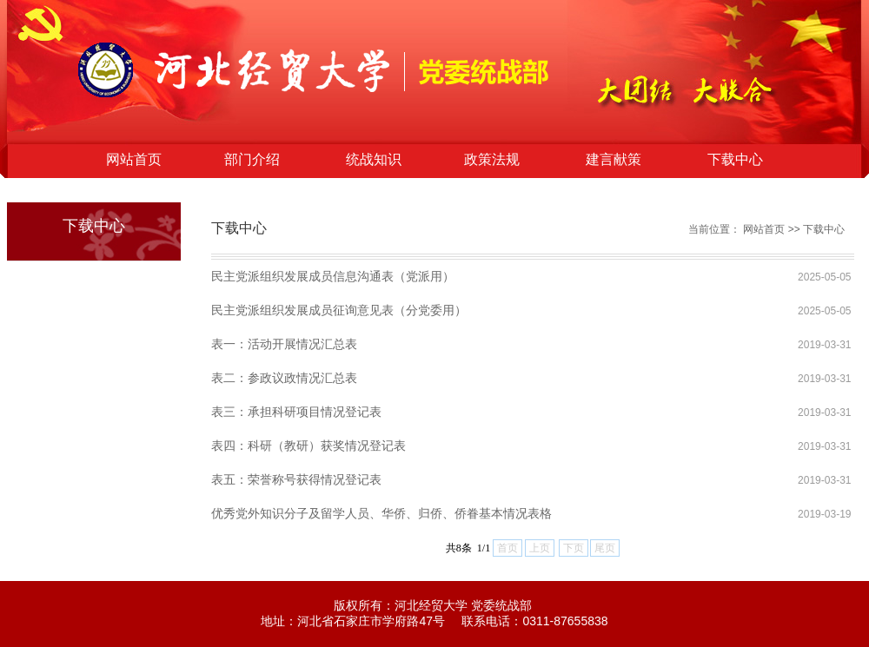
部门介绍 (252, 159)
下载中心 (735, 159)
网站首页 (134, 159)
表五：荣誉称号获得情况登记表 (296, 479)
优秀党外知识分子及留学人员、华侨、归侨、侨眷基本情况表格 (381, 513)
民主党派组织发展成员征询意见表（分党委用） (339, 310)
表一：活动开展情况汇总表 (284, 344)
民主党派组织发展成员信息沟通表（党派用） (332, 276)
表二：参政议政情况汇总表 (284, 378)
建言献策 (613, 159)
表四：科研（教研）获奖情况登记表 (308, 445)
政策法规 (492, 159)
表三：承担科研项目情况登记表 (296, 412)
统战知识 (373, 159)
